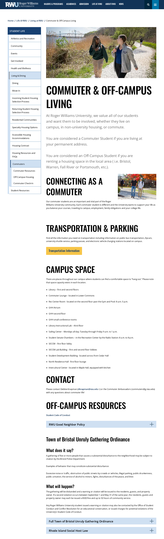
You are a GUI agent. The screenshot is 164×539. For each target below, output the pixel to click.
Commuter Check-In (23, 183)
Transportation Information (64, 250)
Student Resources (20, 190)
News (121, 4)
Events (14, 53)
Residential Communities (24, 119)
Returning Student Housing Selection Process (25, 110)
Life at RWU (97, 4)
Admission (84, 4)
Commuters (18, 164)
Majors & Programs (53, 4)
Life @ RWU (21, 20)
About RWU (110, 4)
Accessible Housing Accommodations (21, 136)
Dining (15, 83)
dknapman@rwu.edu (88, 389)
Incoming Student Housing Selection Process (25, 100)
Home (10, 20)
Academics (71, 4)
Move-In (16, 90)
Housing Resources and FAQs (23, 155)
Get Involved (17, 60)
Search (148, 4)
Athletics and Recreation (23, 38)
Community (16, 45)
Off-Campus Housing (23, 177)
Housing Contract (20, 145)
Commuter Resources (24, 170)
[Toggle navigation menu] (155, 5)
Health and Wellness (21, 68)
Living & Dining (18, 75)
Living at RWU (36, 20)
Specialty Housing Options (25, 127)
